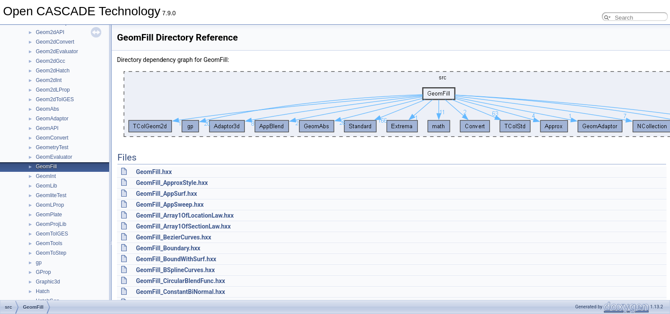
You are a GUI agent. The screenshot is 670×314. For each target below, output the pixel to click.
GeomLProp (50, 205)
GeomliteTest (51, 195)
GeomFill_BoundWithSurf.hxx (176, 259)
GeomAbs (47, 109)
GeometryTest (52, 147)
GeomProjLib (51, 224)
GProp (43, 272)
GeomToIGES (52, 234)
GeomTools (49, 243)
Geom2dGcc (50, 61)
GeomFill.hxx (154, 171)
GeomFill (46, 167)
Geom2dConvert (55, 42)
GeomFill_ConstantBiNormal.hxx (180, 291)
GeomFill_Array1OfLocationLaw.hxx (185, 215)
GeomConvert (52, 138)
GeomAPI (47, 128)
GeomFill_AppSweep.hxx (169, 204)
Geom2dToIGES (55, 99)
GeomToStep (51, 253)
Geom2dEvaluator (57, 51)
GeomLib (46, 186)
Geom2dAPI (50, 32)
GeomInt (46, 176)
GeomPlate (49, 215)
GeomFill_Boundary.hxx (168, 248)
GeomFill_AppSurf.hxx (166, 193)
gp (38, 262)
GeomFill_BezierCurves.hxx (173, 237)
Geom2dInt (49, 80)
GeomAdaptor (52, 119)
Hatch (42, 291)
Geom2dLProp (53, 90)
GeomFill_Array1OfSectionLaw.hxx (183, 226)
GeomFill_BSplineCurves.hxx (175, 269)
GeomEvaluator (54, 157)
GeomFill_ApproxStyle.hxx (172, 182)
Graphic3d (48, 282)
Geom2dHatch (52, 71)
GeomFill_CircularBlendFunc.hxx (180, 280)
